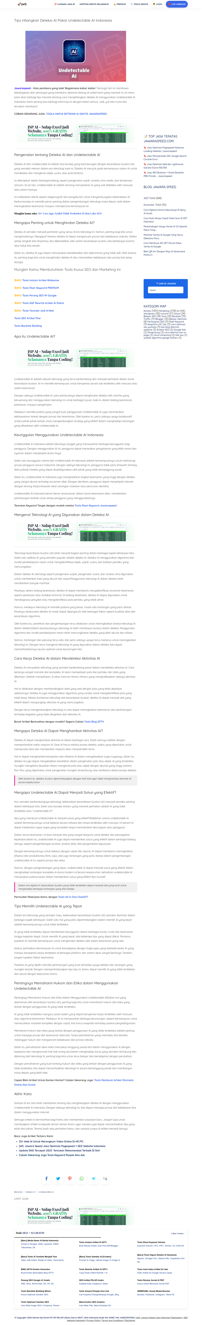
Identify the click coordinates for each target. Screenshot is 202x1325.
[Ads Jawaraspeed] (76, 143)
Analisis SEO (162, 329)
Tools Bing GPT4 (94, 721)
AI (177, 311)
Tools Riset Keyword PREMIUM (36, 287)
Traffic (147, 319)
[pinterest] (69, 1179)
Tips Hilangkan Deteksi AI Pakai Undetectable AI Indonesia (63, 20)
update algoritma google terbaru (161, 337)
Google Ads (179, 329)
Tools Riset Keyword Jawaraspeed (95, 505)
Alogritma (152, 324)
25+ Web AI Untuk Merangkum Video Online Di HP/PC (51, 1141)
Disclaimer (130, 1320)
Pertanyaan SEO (156, 321)
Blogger (159, 319)
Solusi (177, 313)
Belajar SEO (150, 316)
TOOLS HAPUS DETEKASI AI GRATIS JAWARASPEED (76, 113)
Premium (119, 4)
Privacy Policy (93, 1320)
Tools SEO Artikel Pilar (27, 318)
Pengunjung (153, 332)
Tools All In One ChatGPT (73, 897)
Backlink (176, 316)
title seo (179, 335)
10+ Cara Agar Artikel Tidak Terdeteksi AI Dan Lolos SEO (70, 213)
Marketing (163, 311)
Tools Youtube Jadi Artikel (34, 310)
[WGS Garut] (76, 1225)
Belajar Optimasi (178, 319)
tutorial (164, 313)
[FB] (46, 1179)
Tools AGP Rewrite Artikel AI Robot (39, 303)
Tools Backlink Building (28, 325)
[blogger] (58, 1179)
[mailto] (105, 1179)
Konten (147, 311)
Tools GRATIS (139, 4)
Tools (164, 316)
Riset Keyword (176, 321)
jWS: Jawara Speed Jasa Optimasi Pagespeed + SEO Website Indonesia (62, 1146)
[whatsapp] (81, 1179)
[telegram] (93, 1179)
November (149, 204)
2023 (146, 198)
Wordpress (149, 313)
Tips (164, 324)
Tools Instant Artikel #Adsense (36, 280)
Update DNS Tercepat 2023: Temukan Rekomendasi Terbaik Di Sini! (59, 1150)
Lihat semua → (178, 1233)
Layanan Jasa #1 (64, 4)
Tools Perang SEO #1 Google (35, 295)
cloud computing (162, 335)
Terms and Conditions (112, 1320)
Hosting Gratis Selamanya (94, 4)
